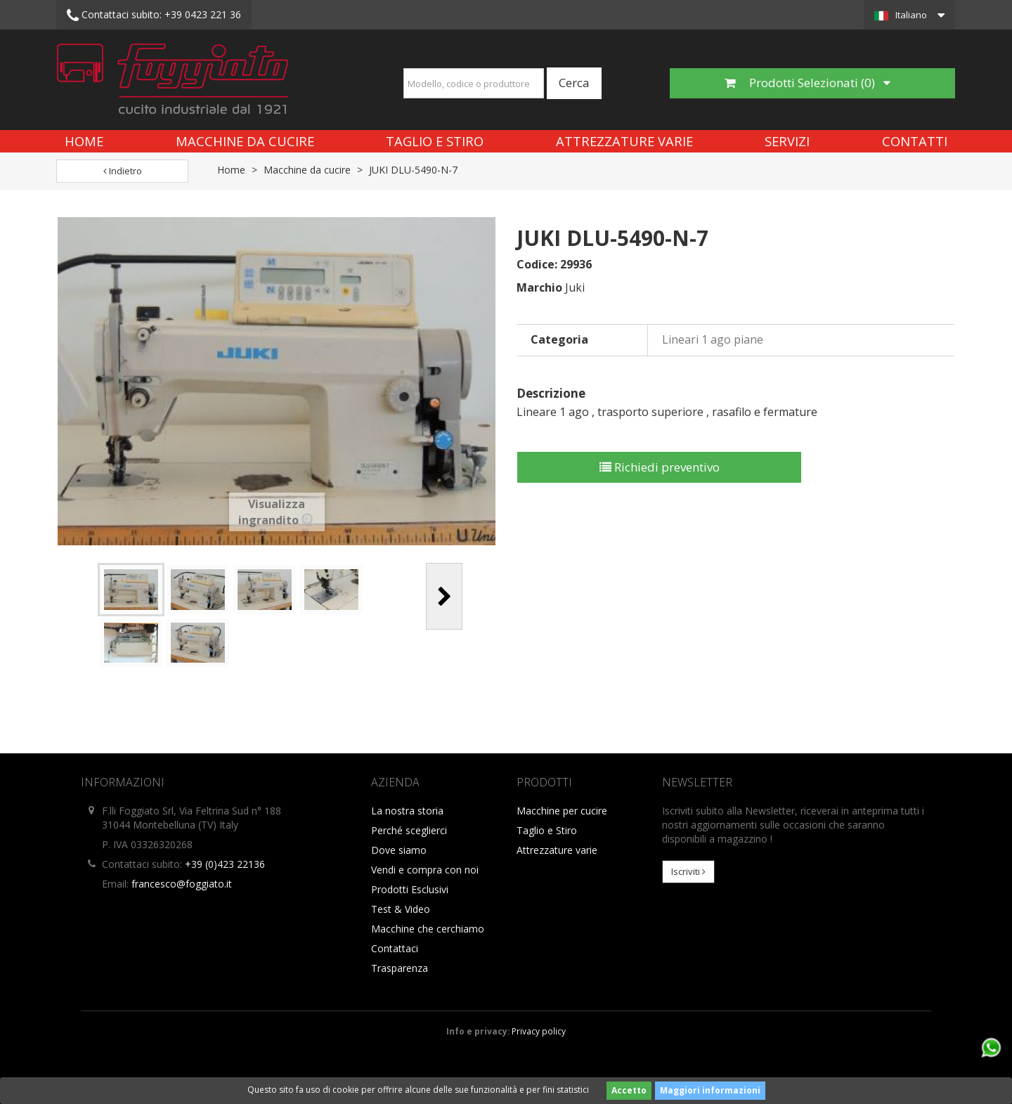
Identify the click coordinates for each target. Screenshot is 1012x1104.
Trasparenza (399, 968)
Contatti (914, 141)
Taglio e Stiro (435, 141)
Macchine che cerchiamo (427, 928)
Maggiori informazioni (710, 1090)
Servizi (787, 141)
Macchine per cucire (562, 810)
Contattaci (394, 948)
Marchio (539, 287)
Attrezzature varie (624, 141)
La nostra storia (407, 810)
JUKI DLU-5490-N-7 (413, 169)
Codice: (537, 264)
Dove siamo (399, 850)
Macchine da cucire (245, 141)
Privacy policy (539, 1031)
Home (84, 141)
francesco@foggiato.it (181, 883)
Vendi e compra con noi (425, 869)
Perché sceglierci (409, 830)
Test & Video (400, 909)
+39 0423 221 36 (154, 15)
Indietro (122, 170)
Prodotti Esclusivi (409, 889)
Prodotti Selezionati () (807, 82)
